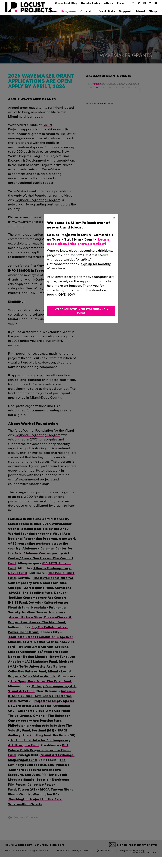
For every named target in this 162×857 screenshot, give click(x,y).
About (140, 11)
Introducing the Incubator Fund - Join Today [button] (81, 311)
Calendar (87, 11)
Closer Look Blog (66, 3)
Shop (153, 11)
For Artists (107, 11)
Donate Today (90, 3)
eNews (108, 3)
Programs (69, 11)
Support (125, 11)
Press (121, 3)
